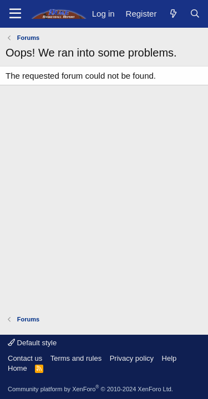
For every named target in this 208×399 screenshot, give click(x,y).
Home (17, 368)
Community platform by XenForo (90, 389)
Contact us (25, 358)
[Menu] (15, 14)
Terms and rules (76, 358)
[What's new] (173, 13)
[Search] (195, 13)
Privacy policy (132, 358)
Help (169, 358)
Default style (32, 343)
